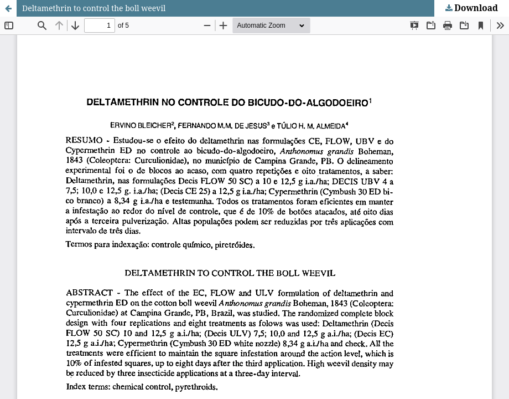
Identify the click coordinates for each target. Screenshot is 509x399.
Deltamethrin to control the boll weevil (93, 8)
